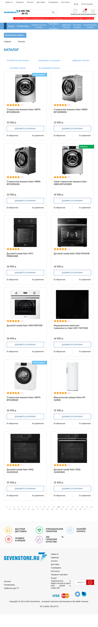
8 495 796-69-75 (24, 12)
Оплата (30, 2)
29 (47, 509)
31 (57, 509)
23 (19, 509)
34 (71, 509)
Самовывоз (53, 2)
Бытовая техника (18, 68)
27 (38, 509)
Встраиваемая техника (49, 68)
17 (77, 507)
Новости (9, 2)
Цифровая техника (80, 60)
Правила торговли (59, 574)
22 (14, 509)
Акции (11, 26)
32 (61, 509)
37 (85, 509)
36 (80, 509)
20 (91, 507)
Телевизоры (23, 26)
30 (52, 509)
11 (49, 507)
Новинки (20, 2)
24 (24, 509)
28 (43, 509)
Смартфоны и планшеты (49, 60)
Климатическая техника (18, 60)
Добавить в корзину (25, 128)
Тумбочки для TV (11, 588)
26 (33, 509)
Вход (76, 4)
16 (73, 507)
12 (54, 507)
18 (82, 507)
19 (87, 507)
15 (68, 507)
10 (44, 507)
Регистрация (87, 4)
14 (63, 507)
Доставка (41, 2)
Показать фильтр (14, 35)
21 (10, 509)
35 (76, 509)
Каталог (7, 581)
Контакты (65, 2)
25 (28, 509)
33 (66, 509)
